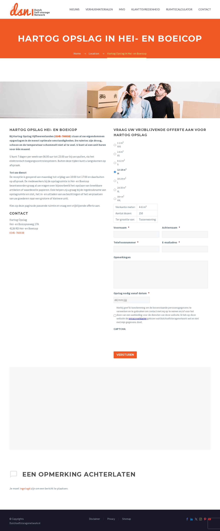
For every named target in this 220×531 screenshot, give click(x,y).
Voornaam (121, 227)
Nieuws (74, 9)
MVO (122, 9)
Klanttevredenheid (145, 9)
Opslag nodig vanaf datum (131, 293)
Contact (205, 9)
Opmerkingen (122, 257)
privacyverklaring (138, 318)
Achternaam (171, 227)
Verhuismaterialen (99, 9)
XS (120, 153)
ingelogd (25, 487)
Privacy (111, 518)
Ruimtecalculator (179, 9)
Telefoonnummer (126, 242)
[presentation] (140, 339)
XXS (120, 144)
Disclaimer (94, 518)
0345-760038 (62, 136)
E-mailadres (171, 242)
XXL (120, 198)
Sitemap (126, 518)
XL (121, 189)
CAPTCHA (119, 329)
